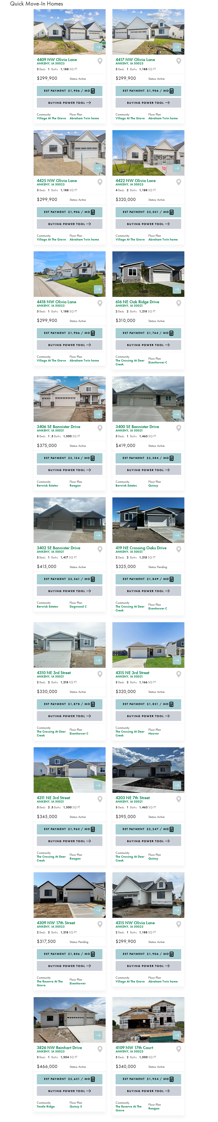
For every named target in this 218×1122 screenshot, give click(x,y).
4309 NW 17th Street (56, 924)
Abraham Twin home (84, 118)
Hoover (153, 733)
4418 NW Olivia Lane (56, 303)
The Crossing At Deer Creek (130, 362)
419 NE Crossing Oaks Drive (141, 549)
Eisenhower (78, 983)
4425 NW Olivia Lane (57, 182)
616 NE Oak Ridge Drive (137, 303)
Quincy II (76, 1106)
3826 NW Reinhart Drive (59, 1049)
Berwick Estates (47, 485)
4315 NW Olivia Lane (135, 924)
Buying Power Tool (66, 103)
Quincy (153, 485)
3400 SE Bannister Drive (137, 428)
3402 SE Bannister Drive (58, 549)
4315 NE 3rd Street (132, 674)
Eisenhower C (157, 362)
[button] (69, 91)
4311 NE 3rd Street (53, 799)
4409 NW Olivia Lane (57, 61)
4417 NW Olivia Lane (135, 61)
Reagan (75, 485)
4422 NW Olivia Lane (136, 182)
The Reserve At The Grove (50, 983)
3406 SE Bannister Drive (58, 428)
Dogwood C (78, 606)
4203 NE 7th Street (133, 799)
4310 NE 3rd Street (54, 674)
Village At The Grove (51, 118)
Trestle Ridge (46, 1106)
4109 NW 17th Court (134, 1049)
